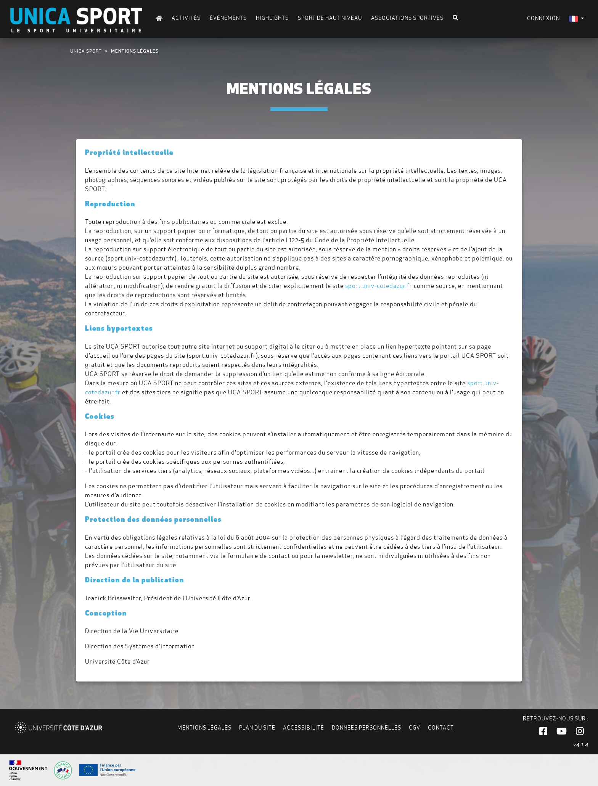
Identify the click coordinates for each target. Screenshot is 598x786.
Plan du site (257, 727)
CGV (414, 727)
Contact (441, 727)
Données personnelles (366, 727)
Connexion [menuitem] (543, 18)
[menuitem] (576, 18)
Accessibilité (303, 727)
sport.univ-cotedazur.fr (378, 286)
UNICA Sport (86, 51)
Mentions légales (204, 727)
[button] (543, 731)
